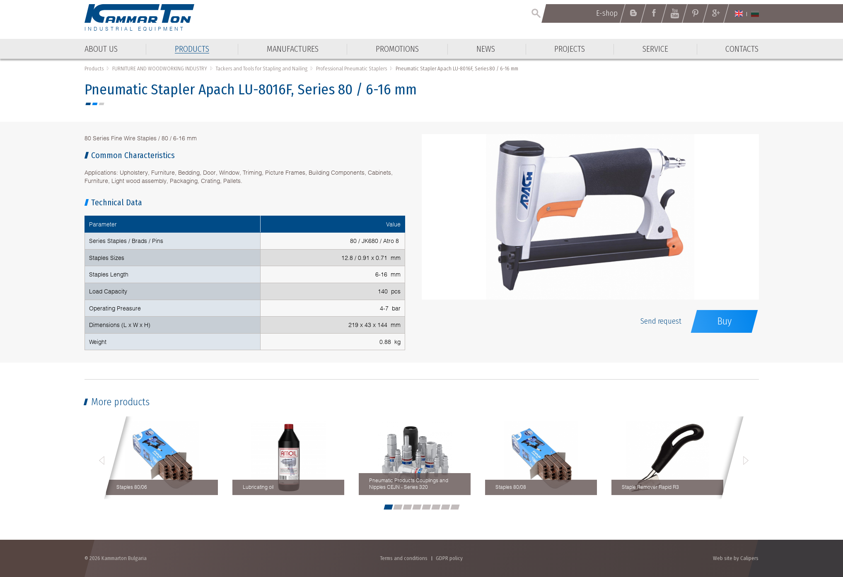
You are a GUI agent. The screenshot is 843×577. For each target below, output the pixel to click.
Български (755, 13)
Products (94, 68)
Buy (724, 321)
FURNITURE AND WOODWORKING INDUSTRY (159, 68)
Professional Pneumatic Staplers (351, 68)
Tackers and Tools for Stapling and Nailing (261, 68)
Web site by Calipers (735, 558)
